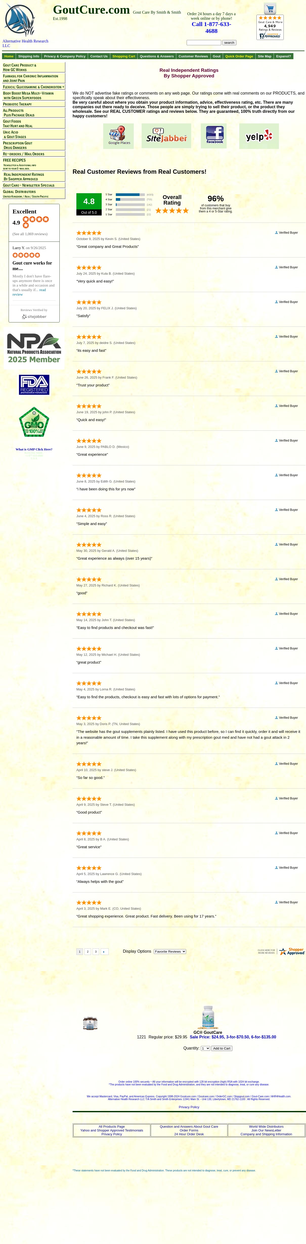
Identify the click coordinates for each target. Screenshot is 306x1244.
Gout (217, 56)
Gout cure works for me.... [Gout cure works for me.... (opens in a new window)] (32, 265)
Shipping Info (28, 56)
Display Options (137, 951)
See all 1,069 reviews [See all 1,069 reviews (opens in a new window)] (30, 234)
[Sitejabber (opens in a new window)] (34, 314)
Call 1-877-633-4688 (211, 27)
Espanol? (283, 56)
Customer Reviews (193, 56)
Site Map (264, 56)
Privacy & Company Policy (64, 56)
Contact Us (99, 56)
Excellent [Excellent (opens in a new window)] (25, 211)
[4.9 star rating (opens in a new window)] (39, 227)
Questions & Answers (157, 56)
